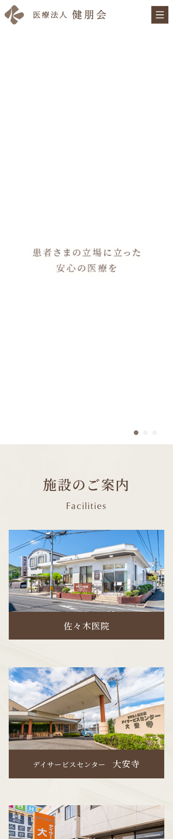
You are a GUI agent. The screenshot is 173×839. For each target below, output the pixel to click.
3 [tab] (154, 432)
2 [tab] (145, 432)
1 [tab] (136, 432)
